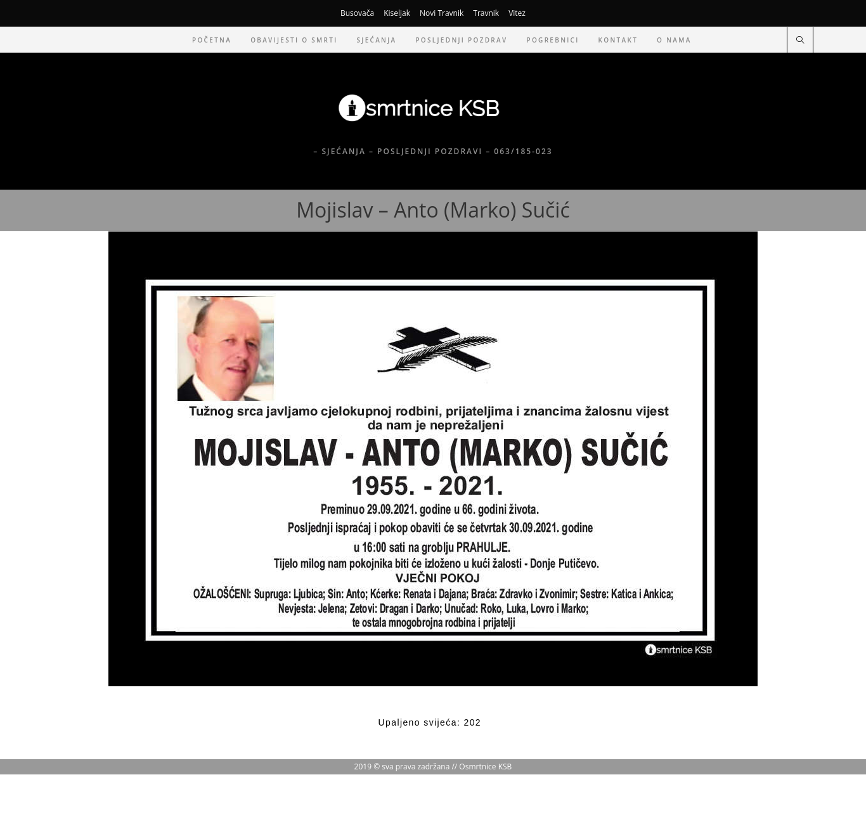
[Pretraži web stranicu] (800, 41)
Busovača (357, 13)
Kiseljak (397, 13)
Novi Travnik (441, 13)
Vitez (517, 13)
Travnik (486, 13)
